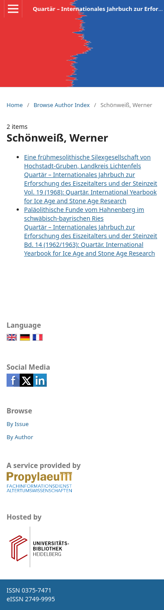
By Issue (18, 424)
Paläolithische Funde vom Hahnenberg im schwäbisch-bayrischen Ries (84, 213)
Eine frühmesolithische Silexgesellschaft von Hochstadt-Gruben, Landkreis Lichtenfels (87, 161)
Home (15, 105)
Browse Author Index (62, 105)
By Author (20, 437)
